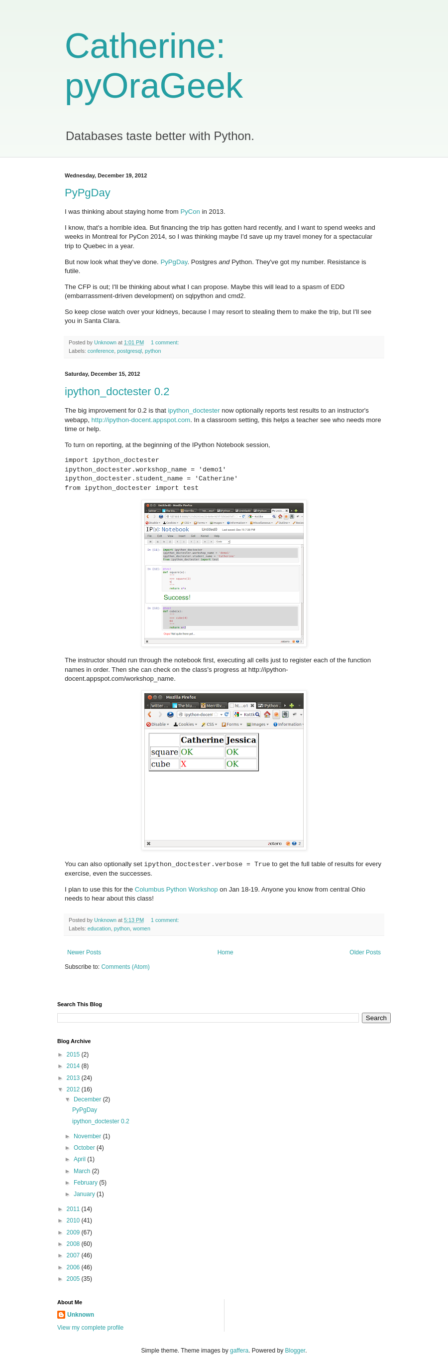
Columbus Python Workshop (176, 889)
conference (101, 351)
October (85, 1147)
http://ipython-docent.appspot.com (141, 420)
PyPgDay (88, 192)
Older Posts (365, 952)
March (83, 1171)
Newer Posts (84, 952)
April (80, 1159)
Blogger (295, 1350)
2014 (74, 1066)
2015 (74, 1054)
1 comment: (165, 342)
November (88, 1136)
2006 (74, 1267)
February (86, 1182)
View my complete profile (90, 1327)
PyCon (190, 211)
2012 (74, 1089)
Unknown (80, 1314)
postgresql (129, 351)
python (153, 351)
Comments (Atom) (125, 966)
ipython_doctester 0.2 (117, 391)
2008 (74, 1243)
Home (225, 952)
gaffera (239, 1350)
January (85, 1194)
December (88, 1099)
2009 (74, 1232)
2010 (74, 1220)
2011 (74, 1209)
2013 (74, 1077)
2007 (74, 1255)
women (141, 928)
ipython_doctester (194, 410)
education (99, 928)
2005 (74, 1278)
